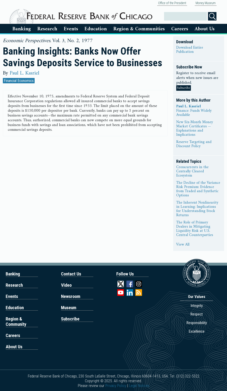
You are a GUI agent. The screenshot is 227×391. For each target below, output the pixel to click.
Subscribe (183, 88)
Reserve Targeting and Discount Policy (193, 144)
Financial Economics (19, 80)
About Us (205, 29)
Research (47, 29)
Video (66, 285)
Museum (68, 307)
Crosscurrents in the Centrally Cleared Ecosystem (192, 171)
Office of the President (172, 3)
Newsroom (70, 296)
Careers (179, 29)
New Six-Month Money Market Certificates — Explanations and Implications (194, 128)
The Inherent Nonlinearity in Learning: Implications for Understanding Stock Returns (197, 209)
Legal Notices (139, 385)
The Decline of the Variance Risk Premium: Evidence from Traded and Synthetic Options (198, 189)
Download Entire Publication (189, 50)
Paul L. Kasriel (24, 73)
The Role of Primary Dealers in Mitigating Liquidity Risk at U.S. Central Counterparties (194, 229)
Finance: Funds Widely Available (194, 113)
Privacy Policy (115, 385)
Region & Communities (139, 29)
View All (182, 245)
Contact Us (71, 274)
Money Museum (206, 3)
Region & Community (16, 321)
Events (71, 29)
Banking (21, 29)
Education (95, 29)
